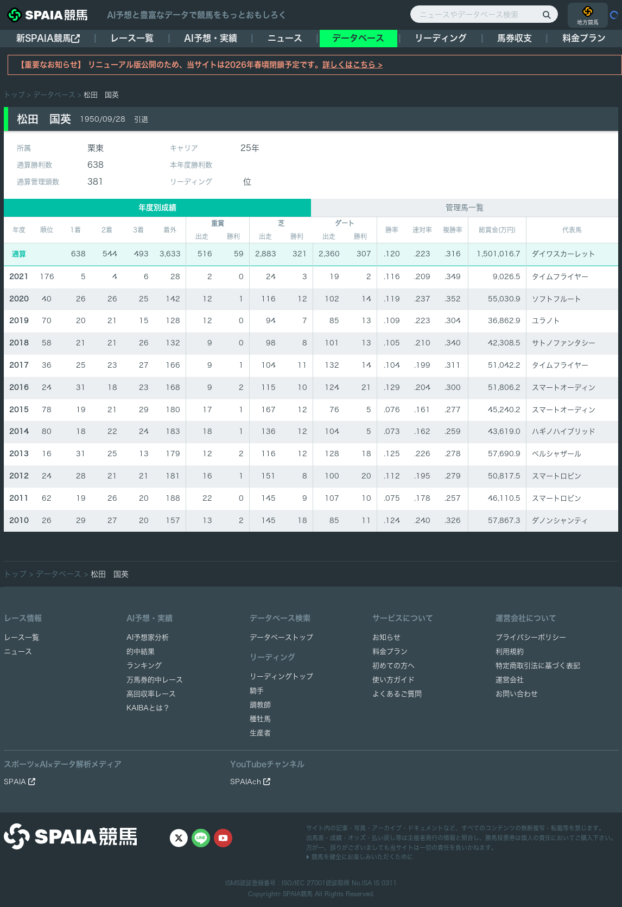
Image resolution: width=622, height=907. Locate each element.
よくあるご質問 (397, 693)
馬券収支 (514, 38)
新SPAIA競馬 (48, 38)
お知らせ (386, 637)
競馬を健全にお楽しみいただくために (359, 857)
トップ (14, 94)
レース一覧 (132, 38)
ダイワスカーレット (563, 253)
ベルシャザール (556, 453)
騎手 (257, 690)
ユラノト (546, 320)
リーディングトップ (281, 676)
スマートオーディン (563, 387)
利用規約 (510, 651)
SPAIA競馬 (298, 894)
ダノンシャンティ (560, 520)
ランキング (144, 665)
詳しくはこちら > (352, 64)
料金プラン (390, 651)
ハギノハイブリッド (563, 431)
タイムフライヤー (560, 276)
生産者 (260, 732)
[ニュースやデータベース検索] (484, 14)
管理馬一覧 (465, 207)
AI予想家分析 (147, 637)
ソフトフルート (556, 299)
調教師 (260, 704)
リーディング (441, 38)
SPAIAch (250, 781)
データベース (358, 38)
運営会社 (510, 679)
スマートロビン (556, 476)
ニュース (285, 38)
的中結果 (140, 651)
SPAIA (19, 781)
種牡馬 (260, 718)
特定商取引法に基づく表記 (538, 665)
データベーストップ (281, 637)
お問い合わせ (517, 693)
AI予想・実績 (210, 38)
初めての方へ (393, 665)
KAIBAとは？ (148, 707)
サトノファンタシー (563, 343)
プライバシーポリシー (531, 637)
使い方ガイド (393, 679)
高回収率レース (151, 693)
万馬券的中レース (154, 679)
